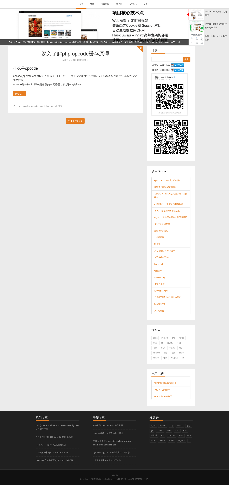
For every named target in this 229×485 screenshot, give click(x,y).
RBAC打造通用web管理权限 (167, 211)
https (181, 353)
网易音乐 (158, 270)
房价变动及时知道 (162, 224)
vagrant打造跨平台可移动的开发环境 (170, 217)
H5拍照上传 (159, 284)
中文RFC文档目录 (162, 389)
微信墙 (157, 244)
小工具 (133, 4)
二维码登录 (159, 237)
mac (163, 348)
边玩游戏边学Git (161, 257)
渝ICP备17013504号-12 (138, 479)
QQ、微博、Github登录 (164, 251)
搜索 (186, 59)
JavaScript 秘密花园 (163, 396)
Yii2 (180, 348)
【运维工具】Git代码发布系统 (167, 297)
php (18, 106)
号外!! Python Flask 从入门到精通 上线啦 (54, 437)
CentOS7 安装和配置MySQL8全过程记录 (54, 460)
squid (165, 358)
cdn (173, 353)
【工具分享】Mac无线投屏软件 (107, 460)
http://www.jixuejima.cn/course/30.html (162, 42)
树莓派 (172, 348)
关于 (147, 4)
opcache (26, 106)
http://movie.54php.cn (57, 42)
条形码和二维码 (161, 291)
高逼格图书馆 (160, 304)
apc (41, 106)
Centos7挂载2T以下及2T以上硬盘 (108, 433)
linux (155, 348)
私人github (158, 264)
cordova (156, 353)
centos (156, 358)
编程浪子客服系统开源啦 (165, 187)
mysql (181, 338)
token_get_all (50, 106)
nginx (155, 338)
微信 (155, 343)
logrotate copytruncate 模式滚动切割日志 (111, 452)
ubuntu (170, 343)
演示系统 (105, 4)
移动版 (115, 475)
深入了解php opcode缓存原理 (75, 54)
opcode (34, 106)
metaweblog (159, 277)
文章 (81, 4)
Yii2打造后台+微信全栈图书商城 (168, 204)
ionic (179, 343)
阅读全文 (19, 94)
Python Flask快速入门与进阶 (167, 180)
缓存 (60, 106)
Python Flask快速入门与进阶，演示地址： (28, 42)
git (162, 343)
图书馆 (119, 4)
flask (166, 353)
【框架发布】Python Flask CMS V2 (52, 452)
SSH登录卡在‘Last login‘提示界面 (108, 425)
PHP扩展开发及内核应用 (165, 383)
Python (164, 338)
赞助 (92, 4)
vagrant (174, 358)
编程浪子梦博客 (161, 230)
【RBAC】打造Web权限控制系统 (51, 445)
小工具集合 (159, 310)
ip (183, 358)
